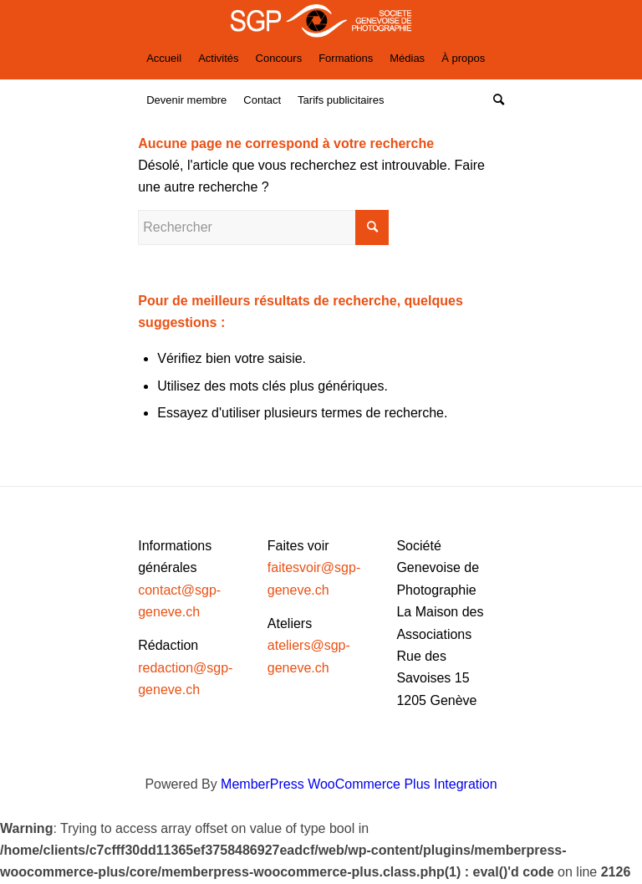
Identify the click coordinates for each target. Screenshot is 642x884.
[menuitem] (164, 58)
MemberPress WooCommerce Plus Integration (359, 784)
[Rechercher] (494, 100)
